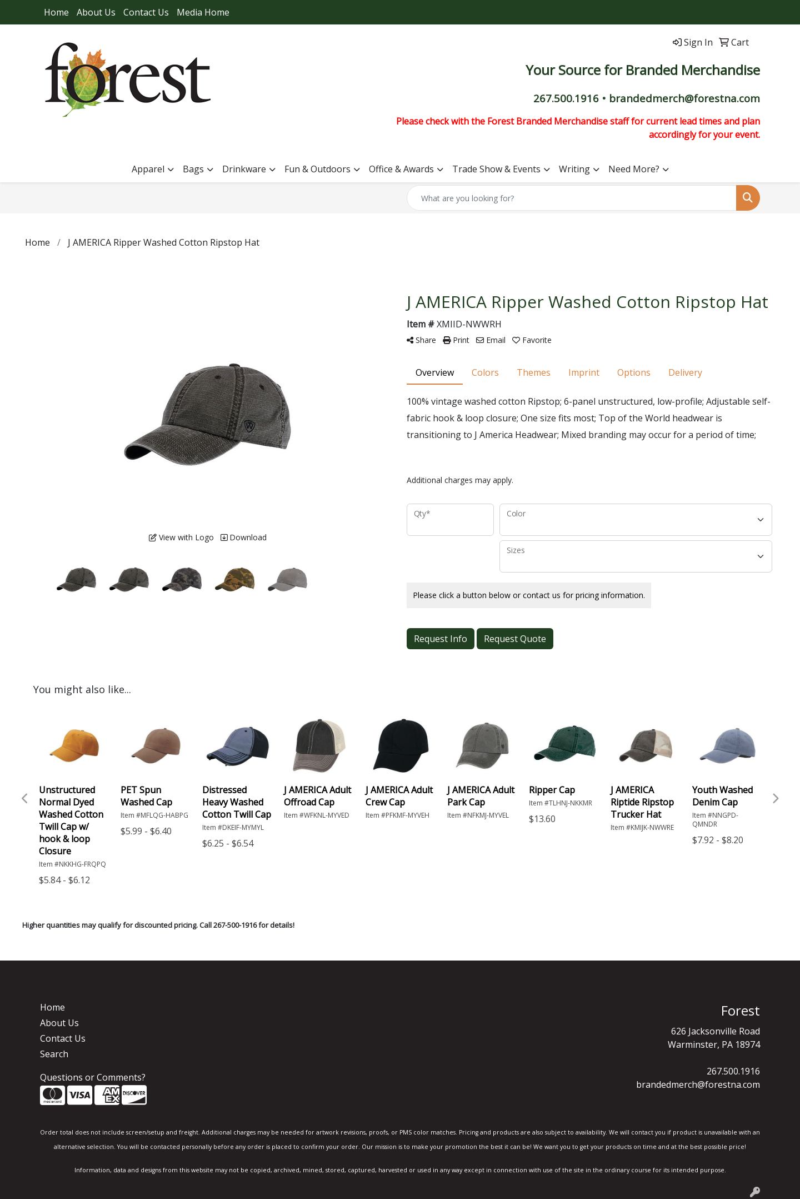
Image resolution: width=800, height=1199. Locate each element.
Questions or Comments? (93, 1077)
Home (56, 12)
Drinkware (244, 169)
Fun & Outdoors (317, 169)
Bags (193, 169)
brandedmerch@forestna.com (698, 1084)
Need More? (633, 169)
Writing (574, 169)
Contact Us (146, 12)
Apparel (148, 169)
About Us (96, 12)
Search (54, 1054)
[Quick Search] (572, 198)
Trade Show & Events (496, 169)
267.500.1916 (733, 1071)
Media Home (203, 12)
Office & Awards (401, 169)
